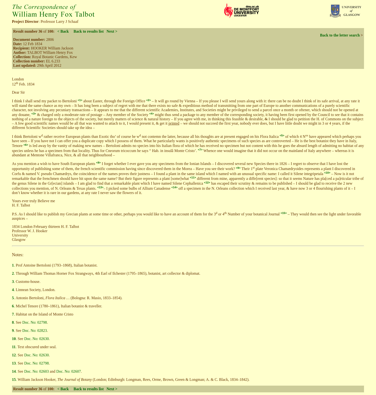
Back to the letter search (340, 35)
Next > (111, 31)
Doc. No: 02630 (36, 339)
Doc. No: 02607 (68, 371)
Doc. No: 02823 (34, 330)
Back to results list (89, 31)
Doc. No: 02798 (34, 322)
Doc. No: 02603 (36, 371)
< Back (63, 31)
